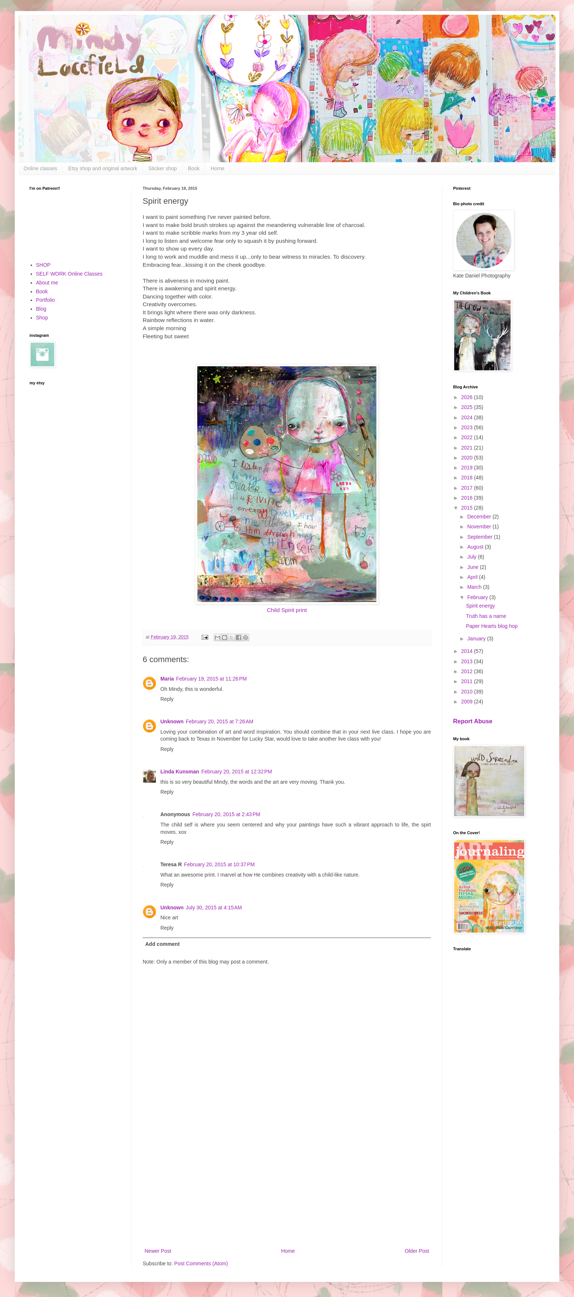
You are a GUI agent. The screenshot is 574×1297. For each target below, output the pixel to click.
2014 (467, 651)
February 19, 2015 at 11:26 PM (211, 679)
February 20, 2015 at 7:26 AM (219, 721)
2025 (467, 407)
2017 (467, 488)
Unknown (172, 721)
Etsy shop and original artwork (103, 168)
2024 (467, 417)
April (473, 577)
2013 (467, 661)
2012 (467, 671)
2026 (467, 397)
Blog (41, 309)
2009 (467, 702)
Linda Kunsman (179, 772)
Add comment (162, 944)
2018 (467, 477)
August (475, 547)
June (473, 567)
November (479, 526)
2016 (467, 498)
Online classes (40, 168)
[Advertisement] (287, 1185)
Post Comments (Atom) (201, 1263)
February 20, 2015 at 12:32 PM (236, 772)
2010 (467, 692)
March (475, 587)
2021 (467, 448)
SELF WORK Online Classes (69, 274)
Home (218, 168)
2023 (467, 427)
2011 (467, 681)
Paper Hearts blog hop (492, 626)
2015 (467, 508)
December (479, 517)
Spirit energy (480, 606)
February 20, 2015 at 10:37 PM (219, 864)
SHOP (43, 265)
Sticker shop (163, 168)
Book (194, 168)
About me (47, 283)
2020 (467, 458)
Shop (42, 318)
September (480, 537)
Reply (167, 699)
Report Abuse (473, 721)
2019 (467, 468)
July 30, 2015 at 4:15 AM (214, 907)
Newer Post (158, 1251)
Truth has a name (486, 616)
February (478, 597)
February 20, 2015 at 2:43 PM (226, 814)
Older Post (417, 1251)
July (472, 557)
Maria (167, 679)
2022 (467, 437)
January (477, 638)
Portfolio (45, 300)
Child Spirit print (287, 610)
